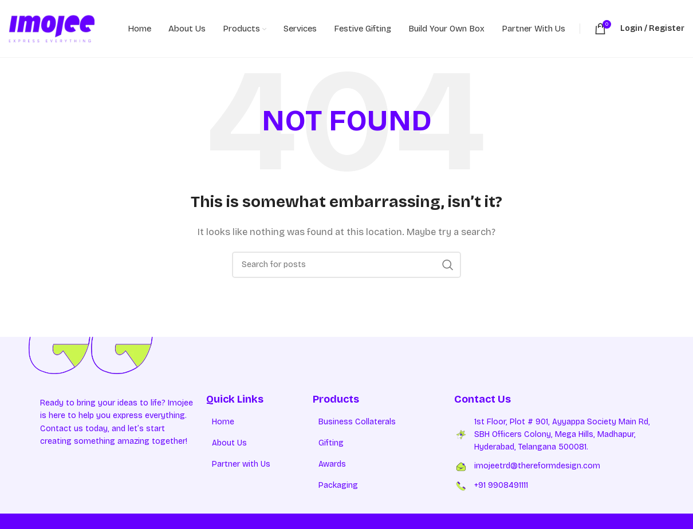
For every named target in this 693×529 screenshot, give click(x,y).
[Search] (346, 265)
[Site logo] (51, 28)
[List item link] (259, 422)
